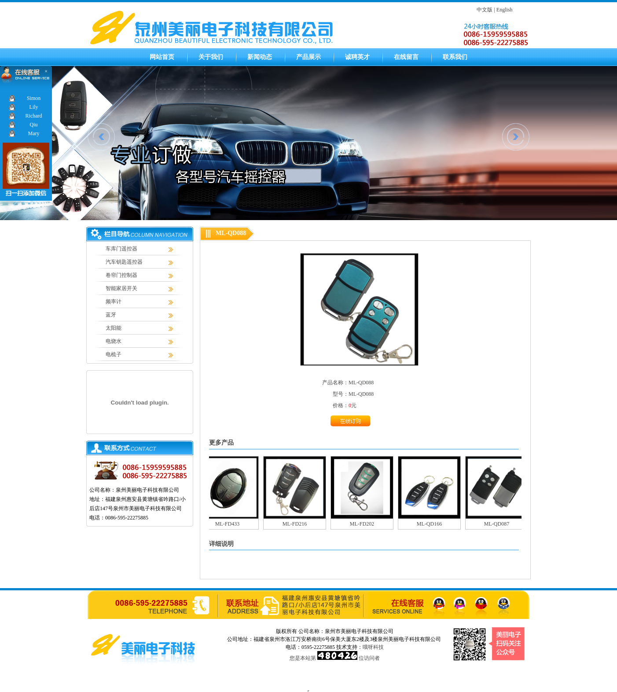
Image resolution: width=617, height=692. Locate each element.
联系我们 (455, 57)
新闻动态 (259, 57)
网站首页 (162, 57)
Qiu (34, 124)
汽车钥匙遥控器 (124, 262)
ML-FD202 (364, 524)
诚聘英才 (357, 57)
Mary (34, 133)
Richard (34, 116)
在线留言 (406, 57)
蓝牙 (111, 315)
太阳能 (113, 328)
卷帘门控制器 (121, 275)
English (504, 10)
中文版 (484, 10)
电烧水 (113, 341)
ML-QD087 (498, 524)
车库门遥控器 (121, 249)
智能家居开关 (121, 288)
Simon (33, 98)
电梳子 (113, 354)
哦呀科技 (373, 647)
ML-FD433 (229, 524)
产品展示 (308, 57)
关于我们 (210, 57)
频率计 (113, 301)
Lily (33, 107)
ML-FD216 (297, 524)
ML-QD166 (431, 524)
